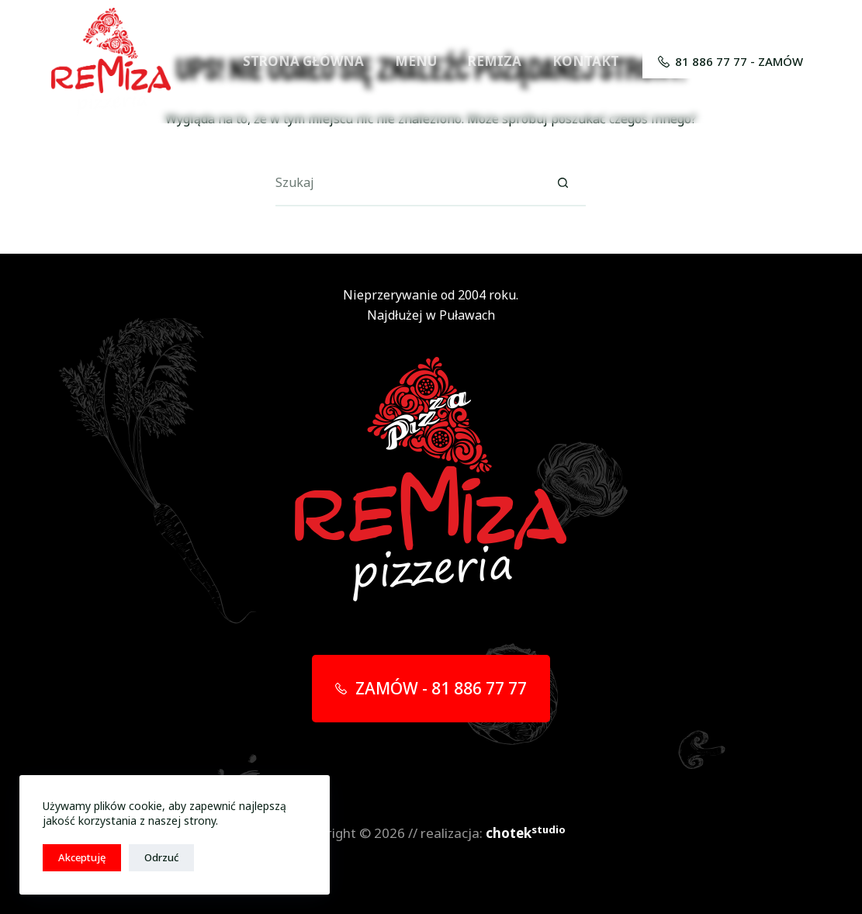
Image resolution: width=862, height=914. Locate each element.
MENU (416, 61)
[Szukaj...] (407, 183)
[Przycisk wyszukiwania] (562, 183)
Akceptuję (82, 857)
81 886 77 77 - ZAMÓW (731, 61)
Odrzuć (161, 857)
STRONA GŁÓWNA (303, 61)
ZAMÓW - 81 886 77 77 (431, 688)
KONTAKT (585, 61)
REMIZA (494, 61)
